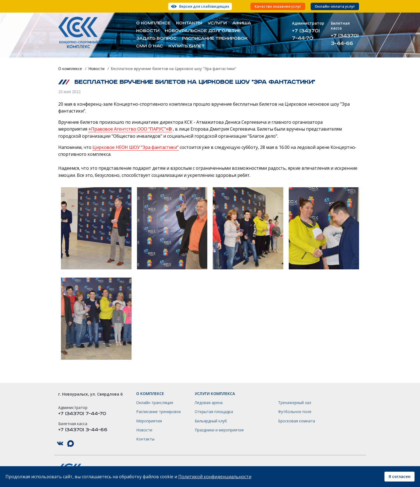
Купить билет (186, 46)
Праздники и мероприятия (219, 430)
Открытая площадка (214, 411)
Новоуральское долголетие (203, 30)
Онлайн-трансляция (154, 402)
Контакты (189, 23)
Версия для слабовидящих (204, 6)
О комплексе (153, 23)
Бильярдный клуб (211, 421)
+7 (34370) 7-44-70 (306, 34)
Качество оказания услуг (278, 6)
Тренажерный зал (294, 402)
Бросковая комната (296, 421)
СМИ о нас (149, 46)
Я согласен (399, 476)
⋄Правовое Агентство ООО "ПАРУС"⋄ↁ (130, 129)
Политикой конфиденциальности (214, 477)
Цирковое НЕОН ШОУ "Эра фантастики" (135, 147)
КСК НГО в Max (70, 443)
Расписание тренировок (215, 38)
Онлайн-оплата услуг (335, 6)
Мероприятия (149, 421)
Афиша (241, 23)
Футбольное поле (294, 411)
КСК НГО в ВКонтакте (60, 443)
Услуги (217, 23)
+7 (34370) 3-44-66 (345, 39)
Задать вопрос (156, 38)
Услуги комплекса (215, 393)
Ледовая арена (209, 402)
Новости (147, 30)
